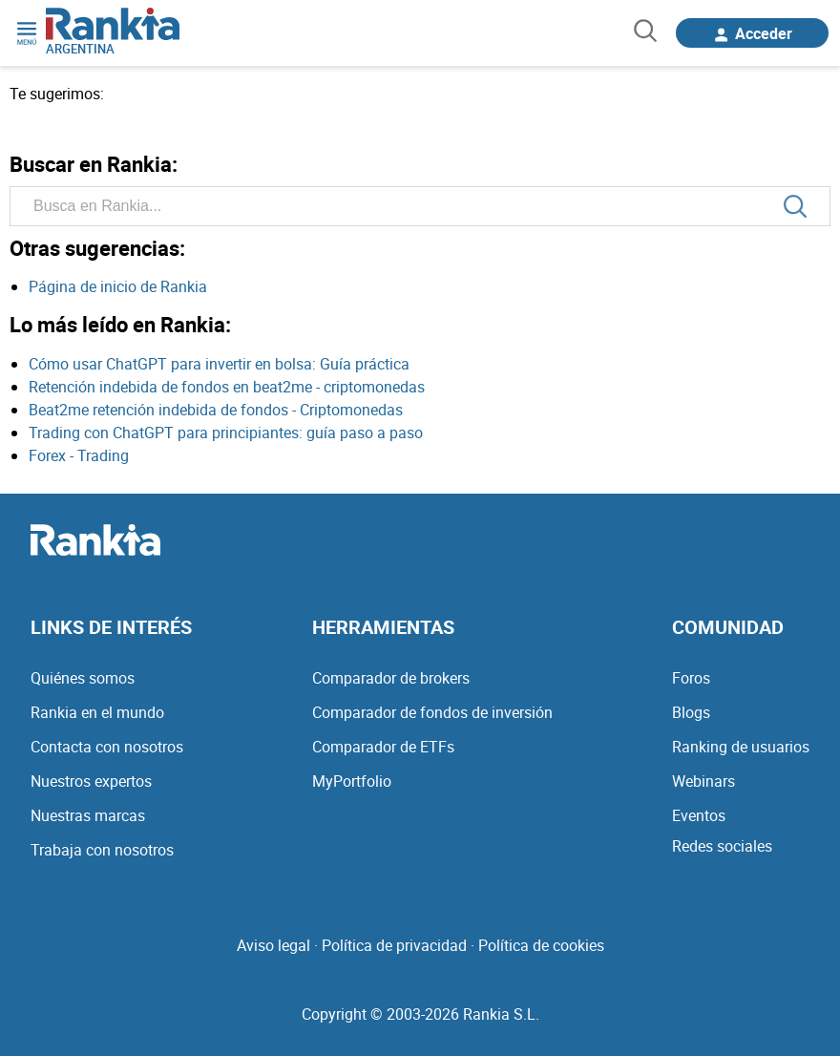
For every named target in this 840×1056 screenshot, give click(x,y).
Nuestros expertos (91, 781)
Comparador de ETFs (383, 746)
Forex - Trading (79, 455)
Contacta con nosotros (107, 746)
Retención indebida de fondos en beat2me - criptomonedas (227, 386)
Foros (691, 677)
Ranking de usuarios (740, 746)
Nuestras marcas (88, 815)
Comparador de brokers (391, 677)
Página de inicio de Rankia (118, 286)
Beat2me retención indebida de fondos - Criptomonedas (216, 409)
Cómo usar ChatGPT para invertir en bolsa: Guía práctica (219, 363)
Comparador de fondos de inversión (432, 712)
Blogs (691, 712)
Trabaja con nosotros (102, 849)
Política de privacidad (394, 945)
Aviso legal (273, 945)
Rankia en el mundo (97, 712)
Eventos (698, 815)
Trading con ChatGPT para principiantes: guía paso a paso (226, 432)
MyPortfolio (351, 781)
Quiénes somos (83, 677)
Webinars (703, 781)
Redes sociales (722, 845)
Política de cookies (541, 945)
